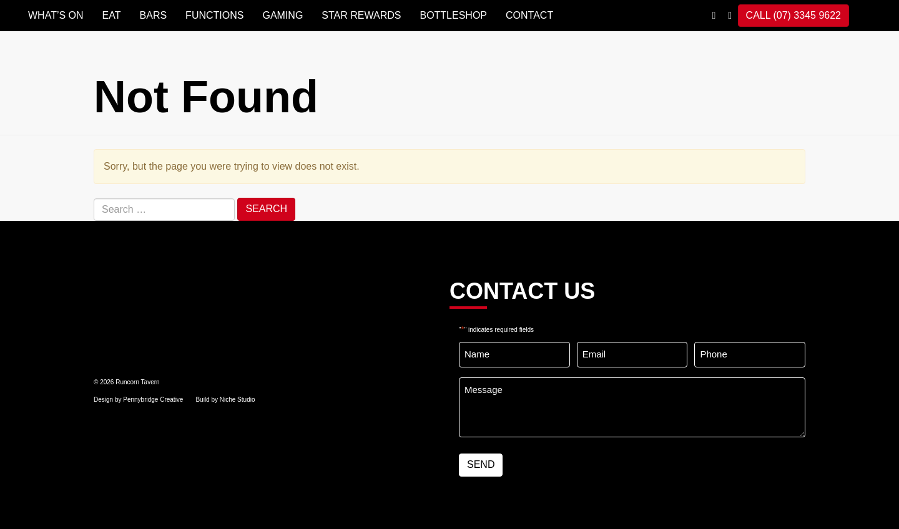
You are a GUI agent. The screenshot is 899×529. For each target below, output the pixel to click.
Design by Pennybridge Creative (138, 399)
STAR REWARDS (361, 15)
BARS (153, 15)
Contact (529, 15)
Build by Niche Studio (225, 399)
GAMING (282, 15)
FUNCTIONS (214, 15)
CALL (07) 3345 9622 (793, 15)
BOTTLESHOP (453, 15)
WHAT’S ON (56, 15)
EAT (111, 15)
